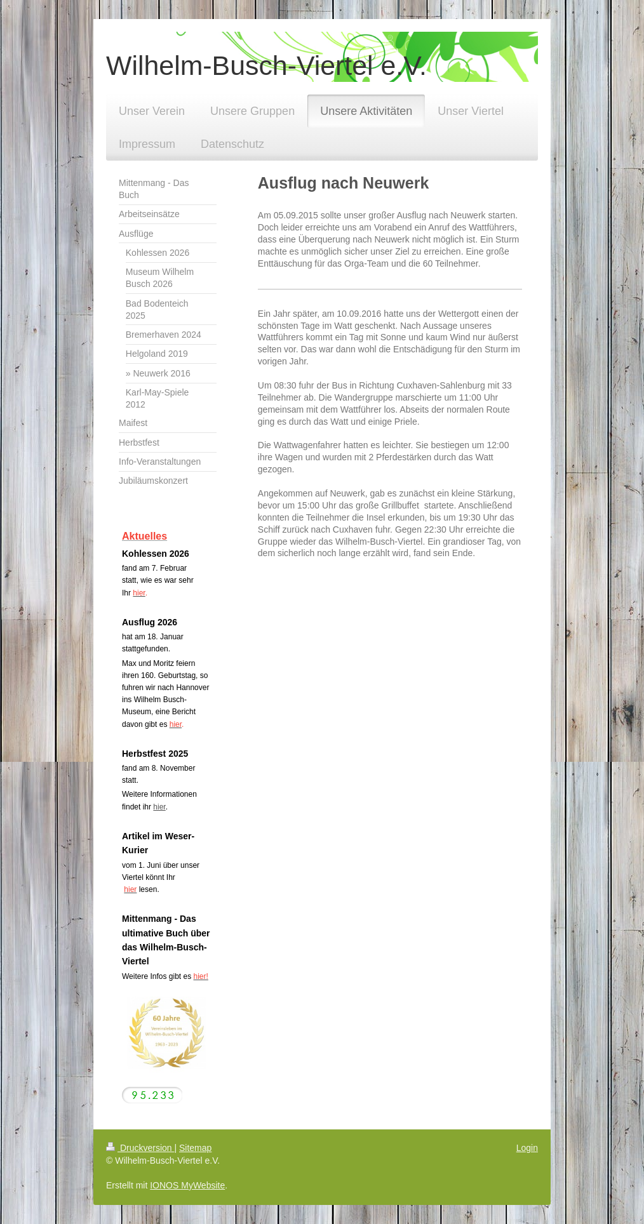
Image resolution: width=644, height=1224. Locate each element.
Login (527, 1148)
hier (159, 806)
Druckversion (140, 1148)
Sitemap (195, 1148)
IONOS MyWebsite (187, 1185)
